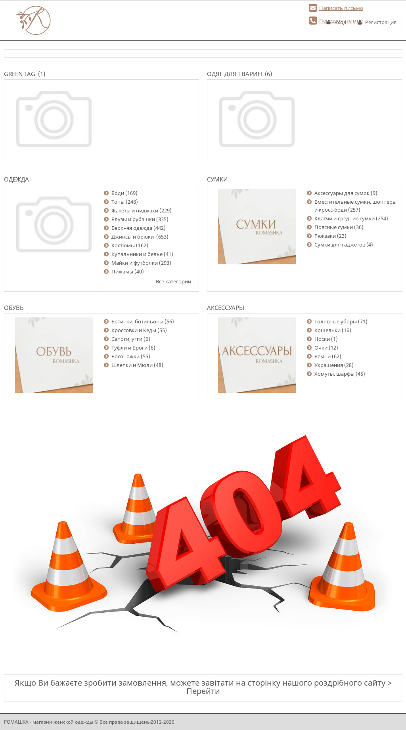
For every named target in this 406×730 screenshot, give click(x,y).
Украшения (328, 365)
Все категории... (175, 281)
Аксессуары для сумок (342, 193)
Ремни (322, 356)
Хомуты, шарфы (334, 373)
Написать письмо (341, 7)
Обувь (14, 307)
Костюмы (123, 245)
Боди (117, 193)
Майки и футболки (134, 262)
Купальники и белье (137, 254)
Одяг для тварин (234, 74)
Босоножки (125, 356)
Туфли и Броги (129, 347)
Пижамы (122, 271)
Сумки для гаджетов (339, 244)
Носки (322, 338)
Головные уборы (335, 321)
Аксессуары (225, 307)
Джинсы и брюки (133, 236)
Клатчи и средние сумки (344, 218)
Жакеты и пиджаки (134, 210)
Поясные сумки (333, 227)
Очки (320, 347)
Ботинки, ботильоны (137, 321)
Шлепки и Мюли (132, 365)
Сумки (217, 179)
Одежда (16, 179)
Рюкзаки (325, 235)
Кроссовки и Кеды (133, 330)
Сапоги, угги (126, 338)
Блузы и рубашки (133, 219)
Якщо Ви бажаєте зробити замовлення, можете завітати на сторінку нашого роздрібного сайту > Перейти (203, 686)
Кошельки (327, 330)
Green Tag (19, 74)
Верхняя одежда (131, 227)
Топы (117, 201)
